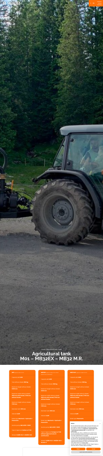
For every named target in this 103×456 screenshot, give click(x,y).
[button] (100, 423)
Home (43, 349)
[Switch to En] (93, 3)
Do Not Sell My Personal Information (87, 438)
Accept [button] (93, 449)
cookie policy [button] (74, 431)
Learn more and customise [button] (85, 452)
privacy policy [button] (85, 442)
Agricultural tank (51, 349)
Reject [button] (78, 449)
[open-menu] (99, 3)
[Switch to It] (90, 3)
